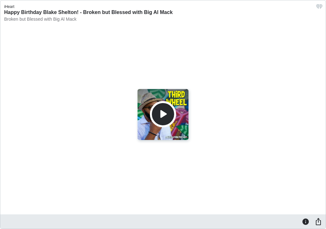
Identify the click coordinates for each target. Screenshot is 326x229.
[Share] (318, 221)
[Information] (305, 221)
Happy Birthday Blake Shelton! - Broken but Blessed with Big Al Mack (88, 12)
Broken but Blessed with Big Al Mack (40, 19)
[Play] (163, 114)
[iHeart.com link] (319, 8)
